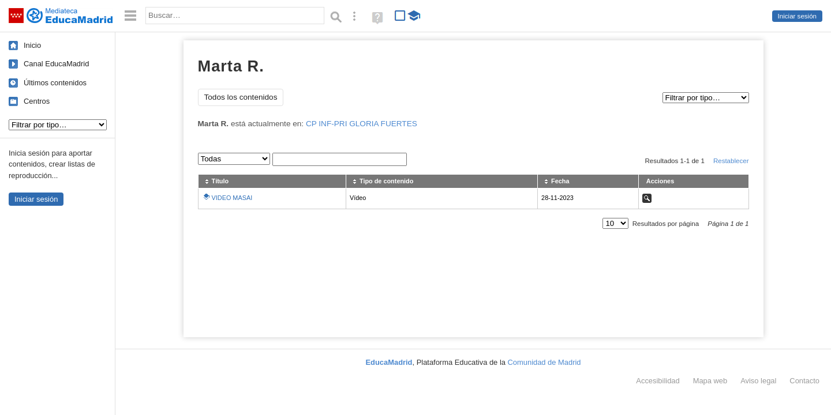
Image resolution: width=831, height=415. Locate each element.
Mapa (710, 380)
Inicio (32, 45)
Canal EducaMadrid (56, 63)
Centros (37, 101)
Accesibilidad (657, 380)
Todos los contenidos (241, 97)
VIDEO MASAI (232, 197)
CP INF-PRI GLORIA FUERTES (361, 123)
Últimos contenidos (55, 82)
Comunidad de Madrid (544, 362)
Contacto (804, 380)
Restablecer (731, 160)
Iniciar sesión (797, 16)
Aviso (758, 380)
